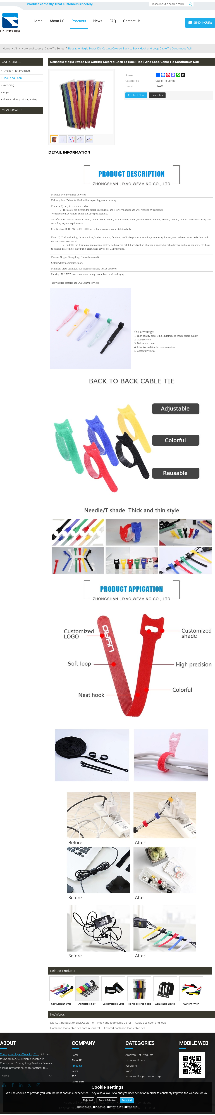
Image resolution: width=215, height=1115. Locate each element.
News (97, 21)
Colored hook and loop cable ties (124, 1028)
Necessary (84, 1106)
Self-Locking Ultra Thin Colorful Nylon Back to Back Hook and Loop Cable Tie (61, 1004)
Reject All (88, 1100)
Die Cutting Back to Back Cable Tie (72, 1022)
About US (57, 21)
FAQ (112, 21)
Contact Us (131, 21)
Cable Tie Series (54, 48)
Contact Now (136, 95)
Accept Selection (107, 1100)
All (16, 48)
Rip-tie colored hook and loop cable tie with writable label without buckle (139, 1004)
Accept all (127, 1100)
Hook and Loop (31, 48)
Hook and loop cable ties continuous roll (75, 1028)
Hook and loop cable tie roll (114, 1022)
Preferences (115, 1106)
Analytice (99, 1106)
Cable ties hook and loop (150, 1022)
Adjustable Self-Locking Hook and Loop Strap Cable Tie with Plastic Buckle (87, 1004)
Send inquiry (202, 22)
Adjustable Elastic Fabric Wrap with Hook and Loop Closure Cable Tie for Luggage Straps (165, 1004)
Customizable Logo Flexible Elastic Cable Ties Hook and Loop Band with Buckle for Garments (113, 1004)
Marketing (131, 1106)
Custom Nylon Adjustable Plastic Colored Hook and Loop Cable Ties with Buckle (191, 1004)
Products (78, 21)
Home (37, 21)
